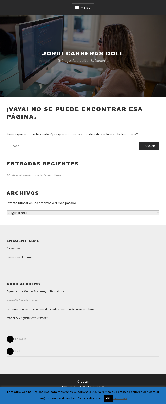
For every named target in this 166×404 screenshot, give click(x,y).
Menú (85, 8)
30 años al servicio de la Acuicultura (34, 175)
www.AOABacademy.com (23, 300)
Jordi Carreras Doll (83, 53)
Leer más (120, 398)
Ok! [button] (108, 398)
